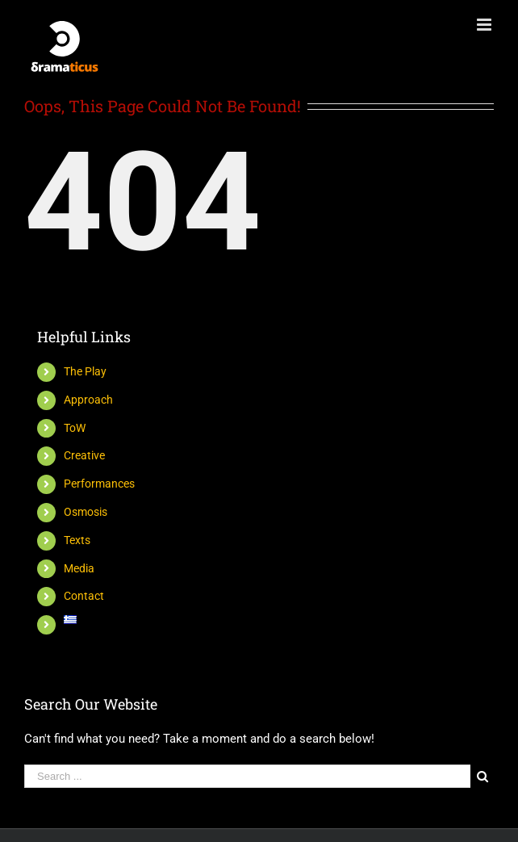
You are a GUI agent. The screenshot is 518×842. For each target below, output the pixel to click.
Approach (88, 399)
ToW (75, 427)
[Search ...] (247, 776)
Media (79, 568)
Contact (84, 595)
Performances (99, 483)
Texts (77, 540)
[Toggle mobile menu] (485, 24)
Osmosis (85, 511)
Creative (84, 455)
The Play (85, 371)
